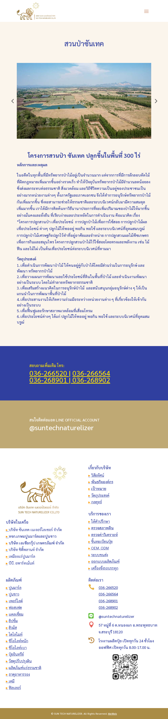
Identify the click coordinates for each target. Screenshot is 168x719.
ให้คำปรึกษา (100, 521)
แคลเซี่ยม (16, 614)
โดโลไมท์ (15, 634)
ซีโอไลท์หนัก (18, 640)
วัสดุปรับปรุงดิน (20, 660)
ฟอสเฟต (15, 607)
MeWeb (112, 713)
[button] (12, 101)
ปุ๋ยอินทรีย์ (16, 654)
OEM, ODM (100, 548)
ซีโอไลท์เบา (18, 647)
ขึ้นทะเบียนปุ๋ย (102, 541)
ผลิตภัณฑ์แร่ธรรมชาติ (25, 667)
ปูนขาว (14, 594)
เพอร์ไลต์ (16, 600)
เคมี (11, 681)
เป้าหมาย (98, 488)
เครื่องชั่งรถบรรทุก (104, 568)
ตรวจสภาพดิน (102, 527)
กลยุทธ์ (96, 501)
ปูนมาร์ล (15, 587)
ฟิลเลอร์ (15, 687)
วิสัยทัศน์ (97, 475)
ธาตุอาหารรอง (19, 674)
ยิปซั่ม (13, 620)
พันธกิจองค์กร (102, 481)
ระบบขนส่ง (99, 554)
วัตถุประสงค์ (100, 495)
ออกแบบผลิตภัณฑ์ (105, 561)
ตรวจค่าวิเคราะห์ (104, 534)
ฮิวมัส (13, 627)
